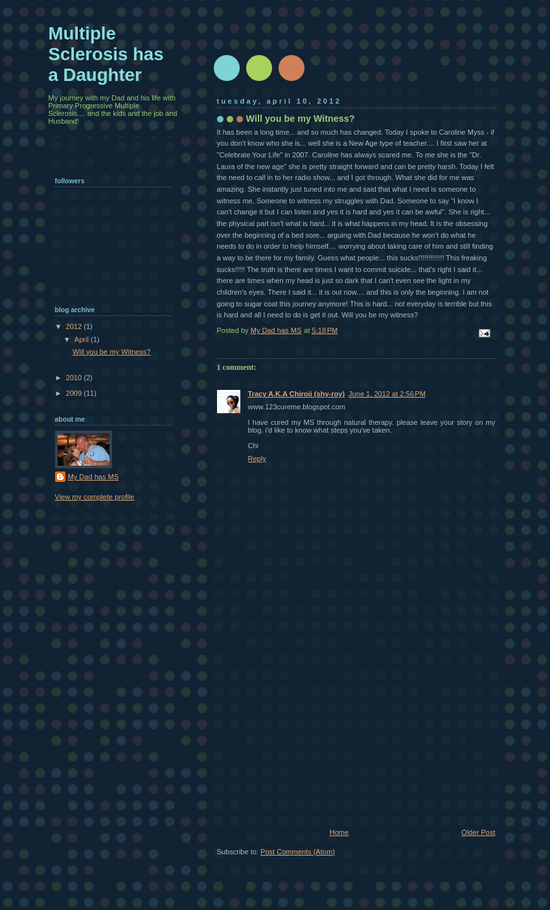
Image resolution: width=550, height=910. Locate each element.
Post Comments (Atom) (297, 852)
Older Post (478, 832)
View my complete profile (95, 497)
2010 (75, 377)
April (82, 339)
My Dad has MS (93, 477)
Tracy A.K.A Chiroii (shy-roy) (296, 394)
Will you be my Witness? (111, 352)
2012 (75, 326)
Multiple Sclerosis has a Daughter (106, 54)
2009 (75, 393)
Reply (257, 458)
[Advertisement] (314, 738)
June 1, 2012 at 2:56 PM (387, 394)
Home (339, 832)
